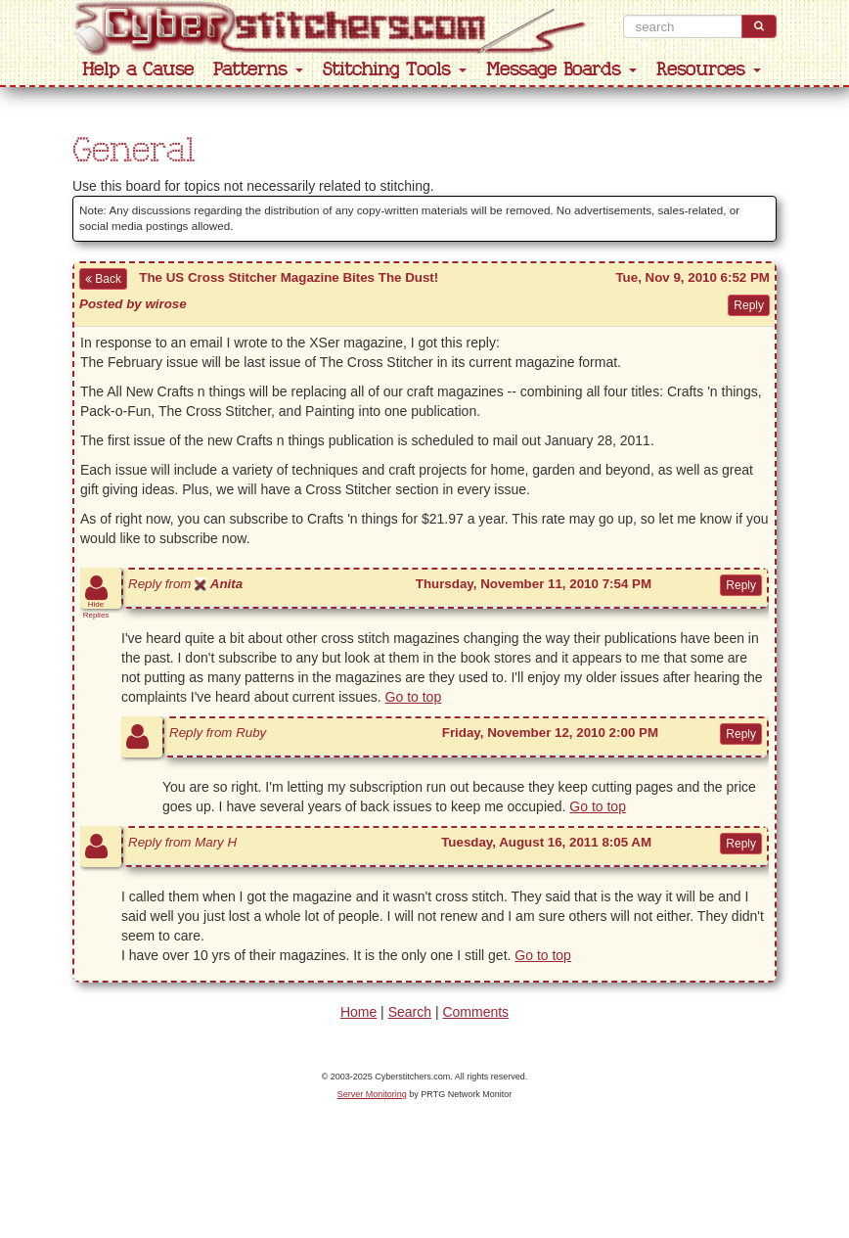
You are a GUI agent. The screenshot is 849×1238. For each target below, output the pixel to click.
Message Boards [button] (561, 70)
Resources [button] (708, 70)
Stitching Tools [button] (395, 70)
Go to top (413, 697)
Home (358, 1012)
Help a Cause (138, 70)
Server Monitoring (372, 1094)
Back (103, 279)
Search (409, 1012)
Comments (475, 1012)
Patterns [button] (258, 70)
